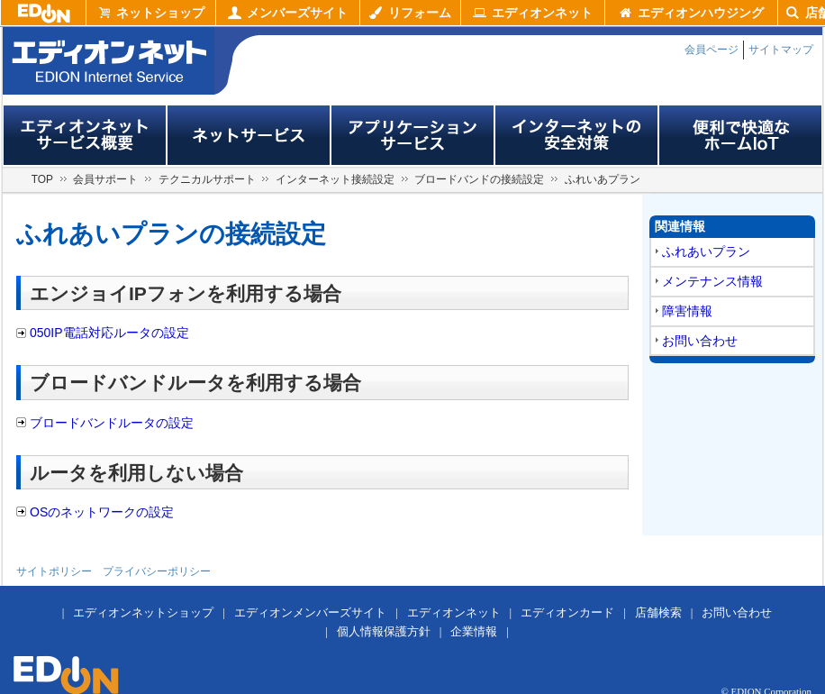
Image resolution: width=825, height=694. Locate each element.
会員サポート (105, 179)
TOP (42, 179)
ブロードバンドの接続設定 (479, 179)
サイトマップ (780, 49)
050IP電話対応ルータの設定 (109, 332)
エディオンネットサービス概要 (85, 135)
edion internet (108, 61)
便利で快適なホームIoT (740, 135)
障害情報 (687, 311)
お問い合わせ (700, 340)
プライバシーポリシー (157, 571)
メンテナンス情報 (712, 281)
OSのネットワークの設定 (102, 512)
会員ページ (711, 49)
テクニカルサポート (207, 179)
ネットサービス (249, 135)
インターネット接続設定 (335, 179)
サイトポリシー (54, 571)
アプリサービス (412, 135)
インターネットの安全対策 (576, 135)
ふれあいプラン (706, 251)
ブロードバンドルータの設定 (112, 422)
